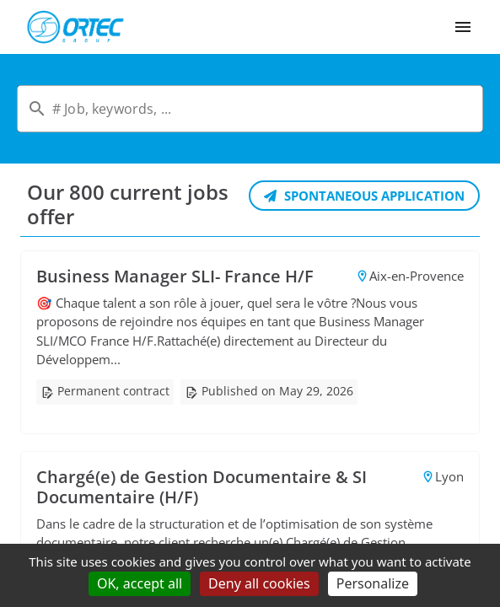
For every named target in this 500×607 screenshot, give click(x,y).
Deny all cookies (259, 583)
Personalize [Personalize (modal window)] (372, 583)
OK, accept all (139, 583)
